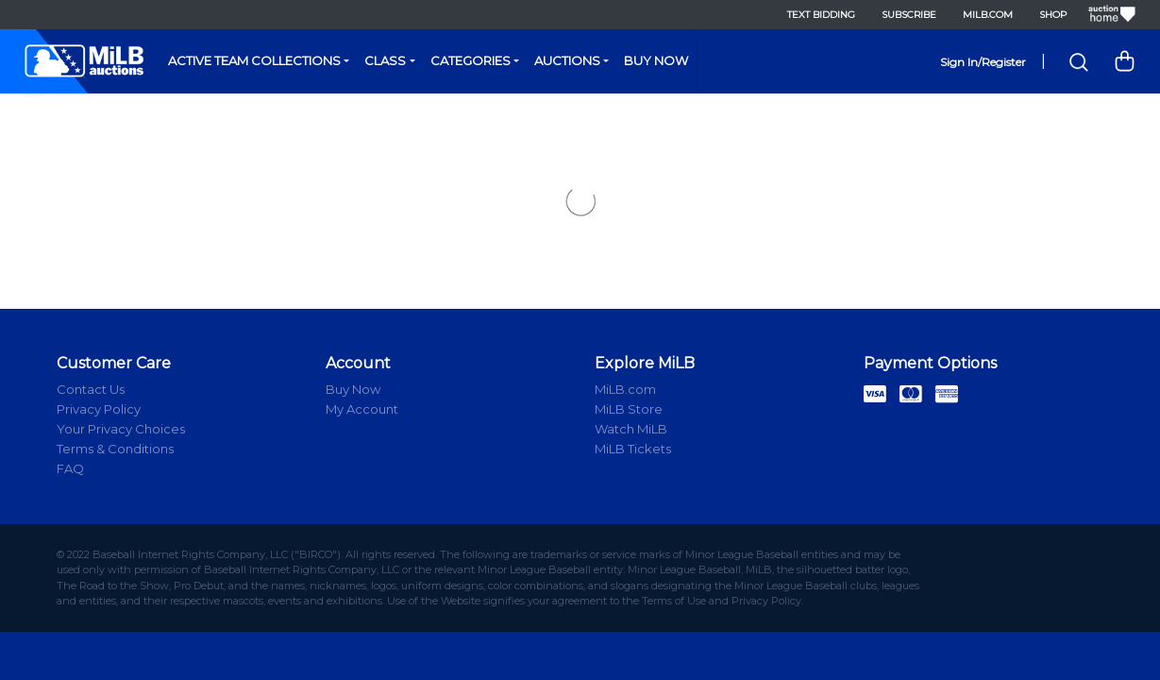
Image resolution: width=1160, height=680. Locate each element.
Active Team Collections (254, 60)
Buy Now (656, 60)
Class (385, 60)
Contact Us (91, 389)
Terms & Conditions (115, 448)
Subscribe (909, 14)
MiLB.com (988, 14)
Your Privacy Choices (121, 428)
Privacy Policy (99, 408)
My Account (362, 408)
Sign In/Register (983, 62)
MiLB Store (629, 408)
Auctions (567, 60)
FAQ (70, 468)
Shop (1053, 14)
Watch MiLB (631, 428)
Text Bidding (821, 14)
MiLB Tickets (633, 448)
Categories (470, 60)
